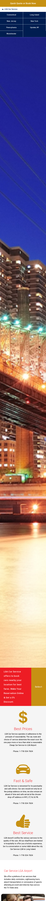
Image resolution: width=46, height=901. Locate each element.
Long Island (34, 15)
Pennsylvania (11, 28)
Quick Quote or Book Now (23, 3)
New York (34, 21)
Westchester (11, 34)
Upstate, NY (34, 28)
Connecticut (11, 15)
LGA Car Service (10, 9)
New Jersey (11, 21)
